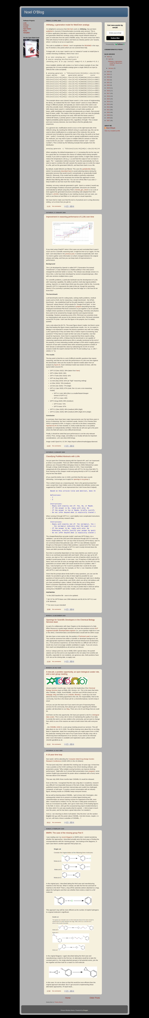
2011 (108, 109)
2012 (108, 107)
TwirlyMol (26, 32)
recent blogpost (67, 837)
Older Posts (95, 998)
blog (54, 694)
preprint (78, 306)
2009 (108, 115)
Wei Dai (70, 29)
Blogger (85, 1010)
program (91, 771)
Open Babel (27, 29)
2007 (108, 120)
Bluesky (77, 694)
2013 (108, 104)
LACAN (55, 194)
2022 (108, 80)
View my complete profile (112, 131)
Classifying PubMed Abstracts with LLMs (63, 456)
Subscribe (115, 38)
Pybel (25, 31)
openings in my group (81, 479)
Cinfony (25, 25)
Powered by (115, 44)
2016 (108, 96)
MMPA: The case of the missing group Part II (64, 833)
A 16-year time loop (54, 755)
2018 (108, 90)
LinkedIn (71, 694)
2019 (108, 88)
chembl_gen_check (81, 190)
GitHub (65, 45)
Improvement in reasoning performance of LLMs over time (70, 217)
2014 (108, 101)
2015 (108, 99)
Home (67, 998)
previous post (69, 254)
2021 (108, 82)
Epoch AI (57, 365)
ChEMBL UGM (55, 727)
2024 (108, 74)
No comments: (57, 206)
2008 (108, 118)
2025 (108, 71)
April (110, 59)
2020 (108, 85)
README (88, 45)
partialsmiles (86, 169)
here (77, 370)
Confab (25, 27)
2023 (108, 77)
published (49, 31)
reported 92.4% (51, 425)
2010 (108, 112)
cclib (24, 23)
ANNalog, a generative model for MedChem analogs (67, 25)
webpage (49, 694)
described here (66, 171)
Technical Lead (84, 636)
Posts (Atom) (59, 1002)
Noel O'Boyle (111, 128)
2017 (108, 93)
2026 (108, 56)
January (111, 68)
